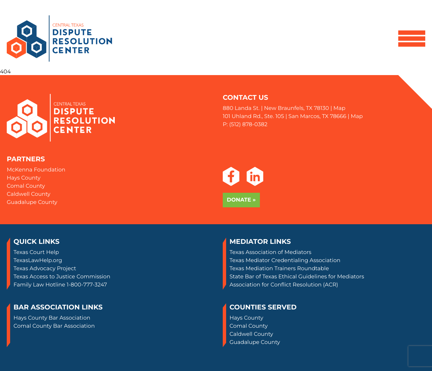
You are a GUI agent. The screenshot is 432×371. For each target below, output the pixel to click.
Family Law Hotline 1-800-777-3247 (60, 285)
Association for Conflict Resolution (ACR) (284, 285)
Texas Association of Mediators (271, 252)
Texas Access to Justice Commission (62, 277)
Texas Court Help (36, 252)
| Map (337, 108)
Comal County (26, 186)
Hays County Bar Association (52, 318)
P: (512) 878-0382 (245, 124)
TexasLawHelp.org (38, 260)
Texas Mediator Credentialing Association (285, 260)
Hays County (23, 178)
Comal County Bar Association (54, 326)
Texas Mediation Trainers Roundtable (279, 268)
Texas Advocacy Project (45, 268)
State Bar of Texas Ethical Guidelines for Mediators (297, 277)
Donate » (241, 200)
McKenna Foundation (36, 170)
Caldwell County (28, 194)
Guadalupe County (32, 202)
